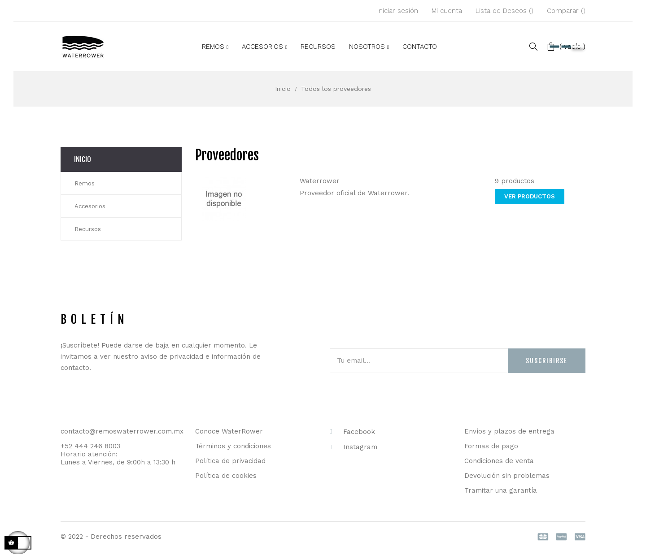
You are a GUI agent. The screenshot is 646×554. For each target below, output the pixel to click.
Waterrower (320, 181)
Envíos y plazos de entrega (509, 431)
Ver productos (529, 196)
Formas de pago (491, 446)
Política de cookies (226, 476)
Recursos (87, 229)
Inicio (82, 159)
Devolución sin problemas (507, 476)
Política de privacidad (230, 461)
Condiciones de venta (499, 461)
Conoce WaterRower (229, 431)
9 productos (514, 181)
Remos (84, 183)
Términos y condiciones (233, 446)
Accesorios (89, 206)
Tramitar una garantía (500, 490)
